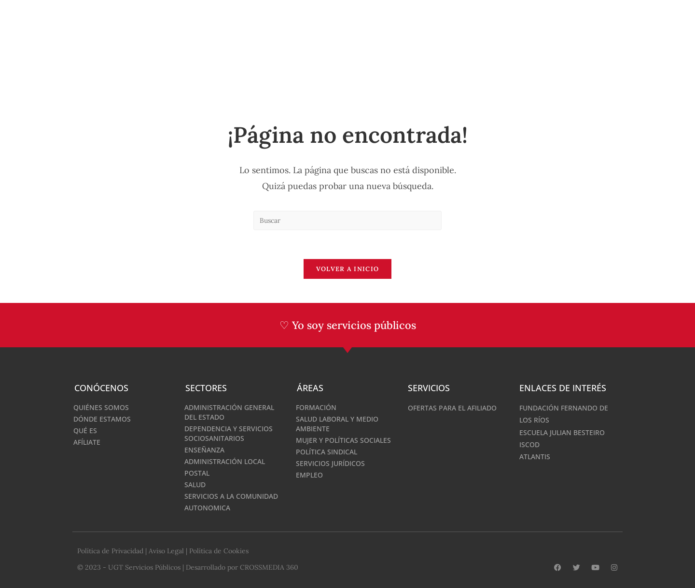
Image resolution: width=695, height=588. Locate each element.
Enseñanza (204, 449)
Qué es (85, 430)
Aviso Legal (166, 551)
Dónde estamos (102, 419)
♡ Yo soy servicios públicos (347, 325)
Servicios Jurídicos (330, 463)
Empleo (309, 474)
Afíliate (86, 442)
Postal (196, 473)
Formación (316, 407)
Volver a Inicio (347, 269)
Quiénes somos (101, 407)
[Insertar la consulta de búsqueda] (347, 220)
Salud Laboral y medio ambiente (337, 423)
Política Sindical (326, 451)
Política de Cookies (219, 551)
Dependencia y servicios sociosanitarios (228, 433)
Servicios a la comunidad (231, 496)
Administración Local (224, 461)
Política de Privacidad (110, 551)
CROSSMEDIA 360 (269, 567)
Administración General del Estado (229, 412)
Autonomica (207, 507)
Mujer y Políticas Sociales (343, 440)
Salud (195, 484)
